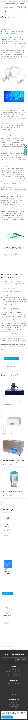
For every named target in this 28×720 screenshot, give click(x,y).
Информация (14, 699)
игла (6, 163)
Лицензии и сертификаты (14, 683)
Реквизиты (14, 685)
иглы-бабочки (14, 320)
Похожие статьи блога (7, 24)
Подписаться (21, 659)
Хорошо (7, 717)
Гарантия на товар (14, 706)
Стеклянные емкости (14, 675)
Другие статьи (14, 503)
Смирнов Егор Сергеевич (11, 33)
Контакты (14, 688)
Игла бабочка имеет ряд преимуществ (12, 21)
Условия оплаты (14, 702)
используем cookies (9, 712)
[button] (11, 270)
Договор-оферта (14, 708)
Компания (14, 680)
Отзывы (14, 694)
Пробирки (14, 673)
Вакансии (14, 690)
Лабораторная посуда (14, 669)
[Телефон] (19, 7)
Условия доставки (14, 704)
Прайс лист (14, 692)
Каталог (14, 666)
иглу (15, 206)
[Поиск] (21, 7)
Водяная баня (7, 431)
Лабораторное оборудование (14, 671)
